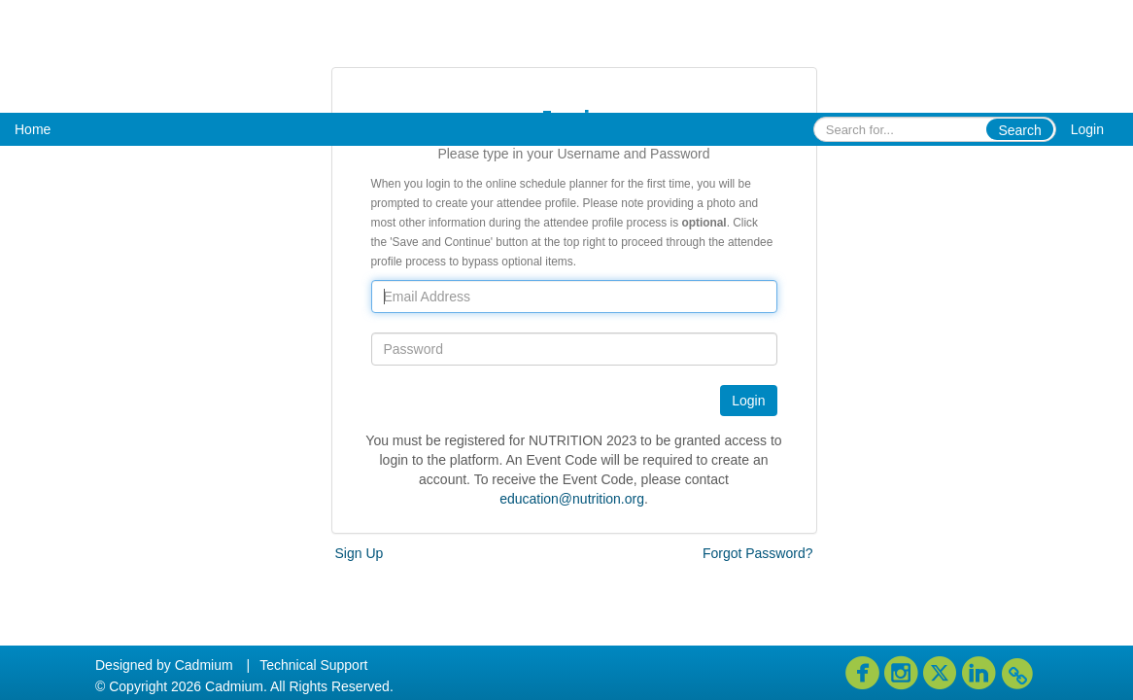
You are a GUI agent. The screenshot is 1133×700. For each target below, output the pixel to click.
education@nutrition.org (571, 499)
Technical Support (313, 665)
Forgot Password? (758, 553)
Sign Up (359, 553)
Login (1087, 129)
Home (33, 129)
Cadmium (204, 665)
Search (1019, 130)
